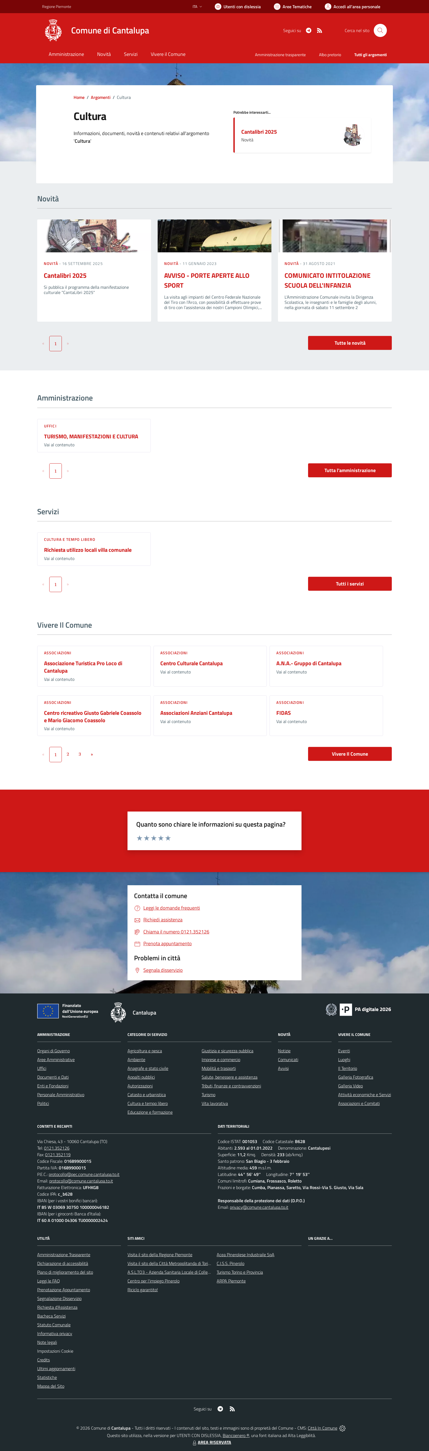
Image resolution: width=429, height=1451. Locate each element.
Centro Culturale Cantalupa (191, 663)
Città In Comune (322, 1428)
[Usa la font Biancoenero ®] (237, 6)
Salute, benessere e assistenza (229, 1077)
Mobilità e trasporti (219, 1068)
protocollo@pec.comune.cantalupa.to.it (84, 1174)
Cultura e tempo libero (69, 539)
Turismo (208, 1094)
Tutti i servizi (350, 583)
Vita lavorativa (215, 1103)
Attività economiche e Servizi (364, 1094)
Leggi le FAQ (48, 1281)
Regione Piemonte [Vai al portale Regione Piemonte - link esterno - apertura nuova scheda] (56, 6)
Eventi (344, 1050)
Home (79, 97)
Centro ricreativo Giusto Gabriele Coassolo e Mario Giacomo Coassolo (92, 716)
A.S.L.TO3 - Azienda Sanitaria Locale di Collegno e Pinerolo (180, 1272)
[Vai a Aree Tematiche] (292, 6)
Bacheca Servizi (51, 1316)
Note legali (47, 1342)
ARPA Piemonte (231, 1281)
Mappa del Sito (50, 1386)
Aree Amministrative (56, 1059)
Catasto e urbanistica (146, 1094)
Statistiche (47, 1377)
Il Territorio (347, 1068)
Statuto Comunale (54, 1324)
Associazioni (57, 653)
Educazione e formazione (150, 1112)
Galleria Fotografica (355, 1077)
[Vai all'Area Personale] (352, 6)
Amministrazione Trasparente (63, 1254)
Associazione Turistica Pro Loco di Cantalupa (83, 667)
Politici (43, 1103)
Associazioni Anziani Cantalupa (196, 713)
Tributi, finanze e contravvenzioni (231, 1085)
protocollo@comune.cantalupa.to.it (81, 1181)
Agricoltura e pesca (144, 1050)
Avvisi (283, 1068)
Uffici (50, 426)
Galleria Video (350, 1085)
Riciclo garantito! (142, 1289)
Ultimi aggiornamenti (56, 1368)
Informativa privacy (54, 1333)
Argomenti (101, 97)
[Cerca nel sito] (380, 30)
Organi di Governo (53, 1050)
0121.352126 (56, 1148)
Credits (43, 1359)
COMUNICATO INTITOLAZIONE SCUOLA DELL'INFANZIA (327, 280)
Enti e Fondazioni (52, 1085)
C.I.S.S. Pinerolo (230, 1263)
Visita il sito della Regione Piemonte (159, 1254)
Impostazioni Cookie (55, 1351)
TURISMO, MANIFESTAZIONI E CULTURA (91, 436)
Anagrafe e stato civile (147, 1068)
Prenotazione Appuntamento (63, 1289)
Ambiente (136, 1059)
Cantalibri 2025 (259, 131)
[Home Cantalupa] (95, 30)
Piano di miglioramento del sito (65, 1272)
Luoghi (344, 1059)
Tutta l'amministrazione (350, 470)
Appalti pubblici (141, 1077)
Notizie (284, 1050)
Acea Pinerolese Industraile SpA (245, 1254)
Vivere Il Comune (350, 754)
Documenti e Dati (53, 1077)
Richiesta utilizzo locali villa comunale (88, 549)
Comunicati (288, 1059)
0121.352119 (58, 1154)
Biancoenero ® (236, 1435)
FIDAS (283, 713)
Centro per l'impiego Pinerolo (153, 1281)
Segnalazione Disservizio (59, 1298)
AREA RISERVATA (211, 1442)
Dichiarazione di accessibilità (62, 1263)
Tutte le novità (350, 343)
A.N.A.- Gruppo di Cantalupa (308, 663)
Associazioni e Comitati (359, 1103)
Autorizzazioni (140, 1085)
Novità (51, 263)
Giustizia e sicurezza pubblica (227, 1050)
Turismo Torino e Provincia (240, 1272)
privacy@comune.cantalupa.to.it (259, 1207)
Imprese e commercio (221, 1059)
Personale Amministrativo (60, 1094)
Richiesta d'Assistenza (57, 1307)
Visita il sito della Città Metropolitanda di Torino (170, 1263)
